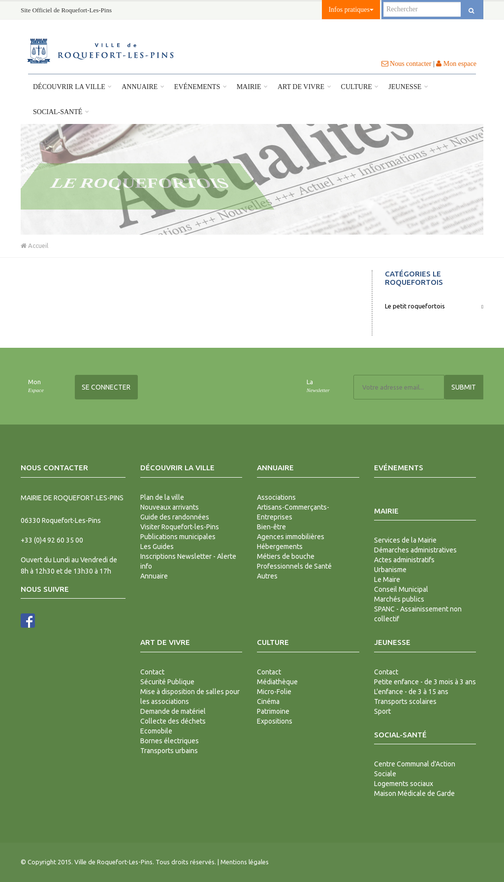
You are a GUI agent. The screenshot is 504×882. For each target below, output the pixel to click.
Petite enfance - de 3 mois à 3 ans (425, 682)
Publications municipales (178, 537)
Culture (360, 87)
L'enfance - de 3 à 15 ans (411, 692)
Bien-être (271, 527)
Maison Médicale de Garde (414, 793)
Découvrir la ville (72, 87)
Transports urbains (169, 751)
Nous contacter (406, 63)
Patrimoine (273, 711)
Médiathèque (277, 682)
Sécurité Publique (167, 682)
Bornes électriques (169, 741)
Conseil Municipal (401, 589)
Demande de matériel (173, 711)
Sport (382, 711)
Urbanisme (390, 570)
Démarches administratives (415, 550)
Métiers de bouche (286, 556)
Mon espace (456, 63)
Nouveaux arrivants (169, 507)
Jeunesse (408, 87)
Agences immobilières (290, 537)
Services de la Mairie (405, 540)
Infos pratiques (351, 9)
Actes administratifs (404, 560)
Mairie (252, 87)
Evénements (200, 87)
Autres (267, 576)
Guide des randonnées (174, 517)
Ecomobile (156, 731)
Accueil (34, 245)
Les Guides (157, 546)
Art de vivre (304, 87)
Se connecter (106, 387)
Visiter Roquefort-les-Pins (179, 527)
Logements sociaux (403, 784)
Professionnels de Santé (294, 566)
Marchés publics (399, 599)
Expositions (274, 721)
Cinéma (268, 701)
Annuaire (143, 87)
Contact (152, 672)
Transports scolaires (405, 701)
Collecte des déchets (173, 721)
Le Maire (387, 579)
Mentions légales (244, 861)
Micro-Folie (274, 692)
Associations (276, 497)
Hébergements (280, 546)
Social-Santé (61, 112)
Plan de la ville (162, 497)
